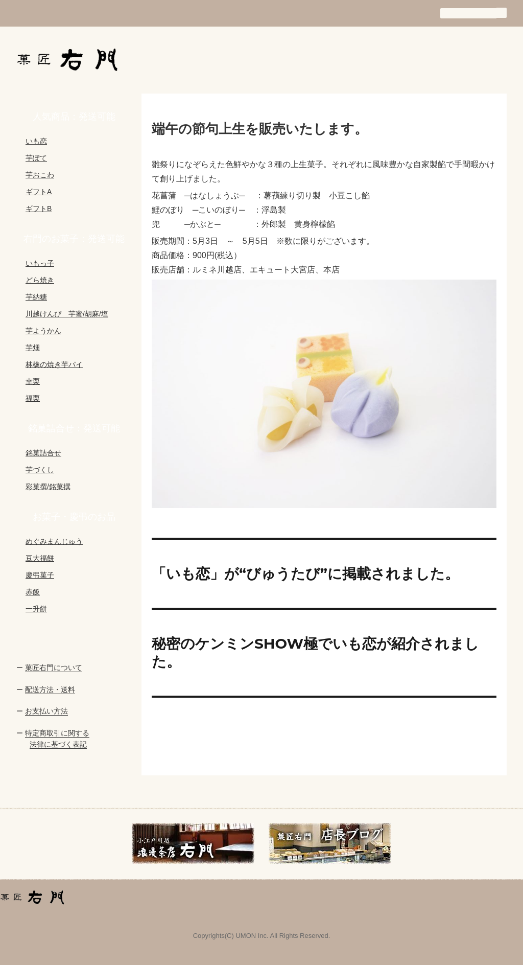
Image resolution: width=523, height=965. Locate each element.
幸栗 (33, 381)
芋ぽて (36, 158)
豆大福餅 (40, 558)
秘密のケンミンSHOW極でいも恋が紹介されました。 (315, 652)
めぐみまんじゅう (54, 541)
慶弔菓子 (40, 575)
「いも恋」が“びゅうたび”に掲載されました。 (305, 573)
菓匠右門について (53, 667)
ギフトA (39, 192)
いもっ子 (40, 263)
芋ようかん (43, 331)
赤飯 (33, 592)
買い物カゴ (469, 59)
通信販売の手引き (400, 59)
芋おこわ (40, 175)
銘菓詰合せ (43, 453)
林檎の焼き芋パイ (54, 364)
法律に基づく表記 (58, 744)
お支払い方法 (46, 711)
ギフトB (39, 208)
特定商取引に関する (57, 733)
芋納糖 (36, 297)
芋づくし (40, 470)
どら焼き (40, 280)
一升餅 (36, 609)
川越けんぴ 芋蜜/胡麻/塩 (67, 314)
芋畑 (33, 347)
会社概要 (272, 59)
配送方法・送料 (50, 689)
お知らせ (208, 59)
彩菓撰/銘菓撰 (48, 486)
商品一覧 (336, 59)
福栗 (33, 398)
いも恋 (36, 141)
